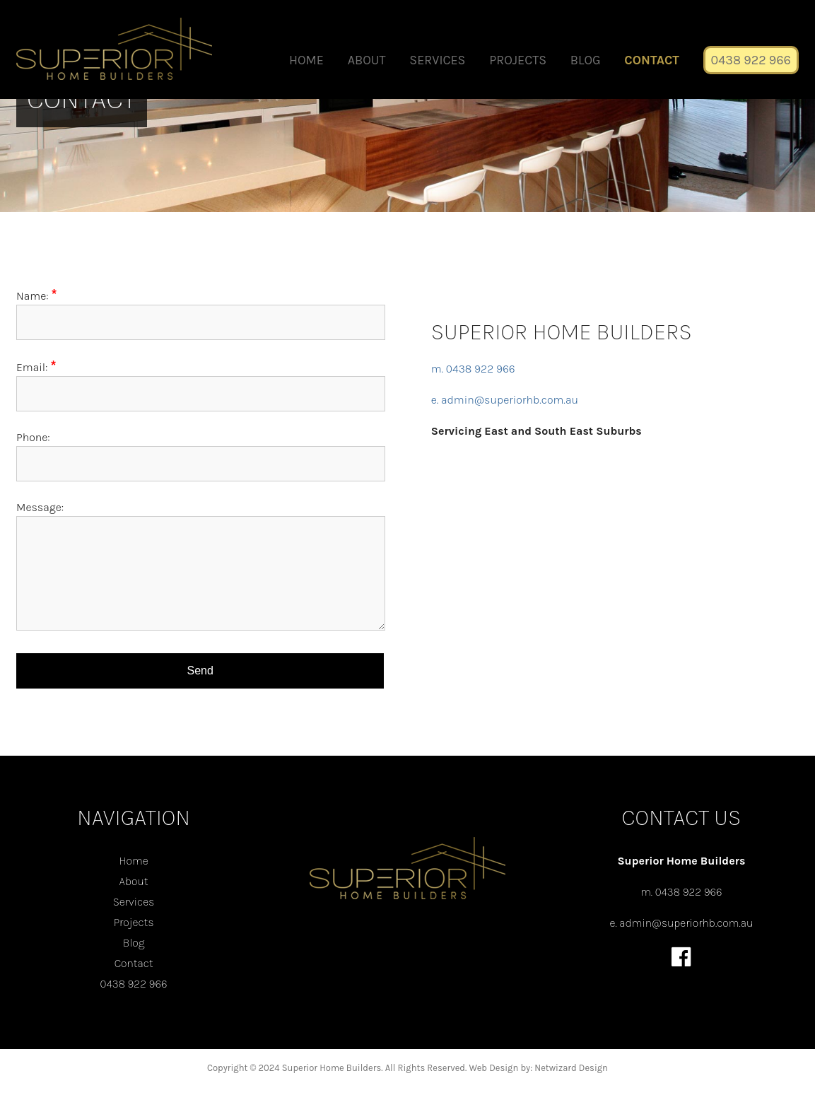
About (367, 60)
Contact (651, 60)
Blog (585, 60)
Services (437, 60)
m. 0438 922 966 (473, 368)
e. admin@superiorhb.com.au (504, 399)
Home (306, 60)
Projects (517, 60)
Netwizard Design (571, 1068)
